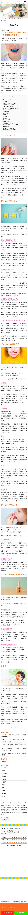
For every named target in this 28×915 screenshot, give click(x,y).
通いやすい (4, 796)
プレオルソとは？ (6, 100)
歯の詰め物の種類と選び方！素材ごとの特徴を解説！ (14, 754)
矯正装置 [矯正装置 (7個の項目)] (5, 812)
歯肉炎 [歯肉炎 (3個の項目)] (14, 811)
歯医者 (3, 790)
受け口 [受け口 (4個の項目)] (13, 807)
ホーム (2, 18)
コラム (6, 18)
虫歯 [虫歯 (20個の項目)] (8, 812)
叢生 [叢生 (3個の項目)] (16, 807)
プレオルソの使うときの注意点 (10, 125)
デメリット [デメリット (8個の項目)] (4, 804)
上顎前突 (6, 111)
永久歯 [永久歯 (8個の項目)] (17, 811)
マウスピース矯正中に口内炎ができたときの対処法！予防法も (14, 735)
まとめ (4, 131)
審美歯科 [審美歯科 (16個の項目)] (4, 809)
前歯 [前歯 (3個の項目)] (10, 807)
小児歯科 (4, 779)
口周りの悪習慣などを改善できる (12, 108)
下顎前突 (6, 113)
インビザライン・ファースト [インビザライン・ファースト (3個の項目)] (14, 802)
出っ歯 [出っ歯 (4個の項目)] (7, 807)
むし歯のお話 (5, 768)
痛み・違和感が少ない (9, 103)
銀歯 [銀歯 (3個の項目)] (25, 812)
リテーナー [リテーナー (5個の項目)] (14, 805)
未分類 (3, 785)
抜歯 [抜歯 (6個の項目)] (22, 809)
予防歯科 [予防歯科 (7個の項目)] (4, 807)
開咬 (5, 116)
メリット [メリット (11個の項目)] (10, 805)
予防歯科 (4, 776)
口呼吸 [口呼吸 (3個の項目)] (21, 807)
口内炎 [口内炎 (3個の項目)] (18, 807)
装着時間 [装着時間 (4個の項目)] (19, 812)
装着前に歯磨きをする (9, 130)
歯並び (3, 788)
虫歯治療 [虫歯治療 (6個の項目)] (15, 812)
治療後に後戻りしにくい (10, 106)
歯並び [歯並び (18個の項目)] (24, 809)
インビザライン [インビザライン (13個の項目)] (4, 802)
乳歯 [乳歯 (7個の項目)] (24, 805)
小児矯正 (4, 782)
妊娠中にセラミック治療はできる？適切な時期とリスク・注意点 (14, 740)
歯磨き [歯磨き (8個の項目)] (8, 811)
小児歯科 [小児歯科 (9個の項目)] (8, 809)
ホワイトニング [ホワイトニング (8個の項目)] (15, 804)
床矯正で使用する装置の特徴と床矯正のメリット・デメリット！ (14, 745)
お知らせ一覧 (5, 761)
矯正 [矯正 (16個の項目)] (24, 811)
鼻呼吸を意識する (8, 128)
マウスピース (5, 773)
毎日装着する (7, 126)
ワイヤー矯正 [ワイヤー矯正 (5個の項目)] (20, 805)
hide (15, 97)
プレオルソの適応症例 (8, 110)
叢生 (5, 115)
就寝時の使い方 (8, 123)
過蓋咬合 (6, 118)
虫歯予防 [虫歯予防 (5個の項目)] (11, 812)
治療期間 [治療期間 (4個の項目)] (21, 811)
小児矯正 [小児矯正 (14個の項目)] (12, 809)
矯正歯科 (4, 793)
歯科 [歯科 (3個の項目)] (11, 811)
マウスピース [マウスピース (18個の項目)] (22, 804)
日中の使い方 (7, 121)
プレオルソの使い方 (7, 120)
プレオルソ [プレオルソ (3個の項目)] (9, 804)
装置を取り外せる (8, 105)
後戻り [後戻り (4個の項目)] (19, 809)
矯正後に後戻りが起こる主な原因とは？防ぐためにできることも (14, 749)
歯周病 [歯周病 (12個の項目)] (5, 811)
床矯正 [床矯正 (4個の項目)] (15, 809)
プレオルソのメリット (8, 101)
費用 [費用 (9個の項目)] (23, 812)
